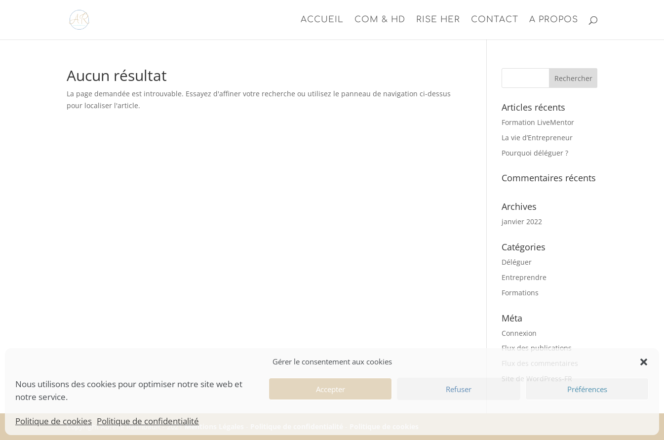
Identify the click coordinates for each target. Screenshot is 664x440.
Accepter (330, 389)
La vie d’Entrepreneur (537, 137)
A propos (553, 20)
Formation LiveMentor (538, 122)
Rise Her (438, 20)
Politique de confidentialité (148, 421)
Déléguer (517, 262)
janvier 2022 (522, 221)
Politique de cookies (53, 421)
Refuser (458, 389)
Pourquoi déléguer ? (535, 153)
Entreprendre (524, 277)
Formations (520, 292)
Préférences (587, 389)
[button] (644, 362)
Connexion (519, 333)
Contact (494, 20)
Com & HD (379, 20)
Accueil (322, 20)
